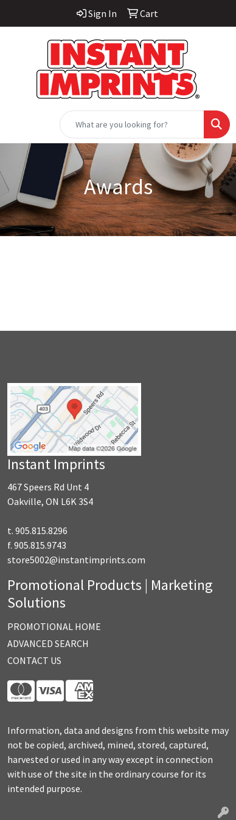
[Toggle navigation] (19, 124)
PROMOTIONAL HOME (54, 626)
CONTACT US (34, 660)
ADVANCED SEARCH (48, 643)
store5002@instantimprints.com (76, 560)
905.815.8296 (41, 530)
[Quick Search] (132, 124)
